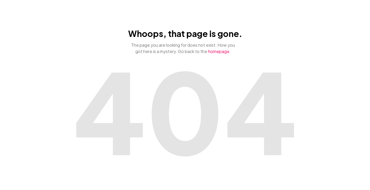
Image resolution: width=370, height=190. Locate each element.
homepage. (219, 51)
